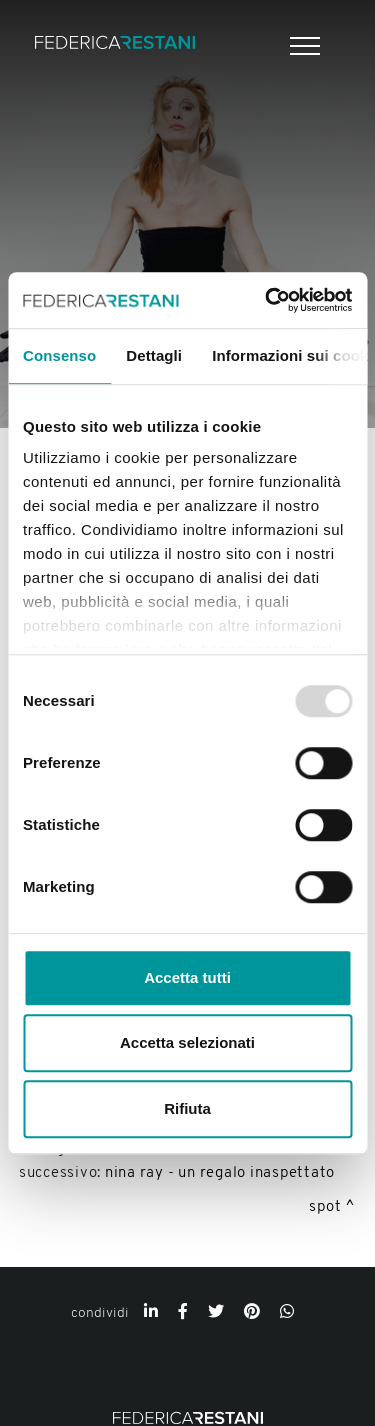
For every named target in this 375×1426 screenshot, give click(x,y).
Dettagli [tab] (154, 355)
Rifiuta (187, 1108)
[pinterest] (252, 1313)
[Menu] (302, 46)
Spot (325, 1207)
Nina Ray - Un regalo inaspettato (220, 1173)
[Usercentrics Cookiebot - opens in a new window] (267, 300)
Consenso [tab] (59, 355)
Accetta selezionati (187, 1042)
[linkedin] (151, 1313)
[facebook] (183, 1313)
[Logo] (115, 45)
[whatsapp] (287, 1313)
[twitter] (216, 1313)
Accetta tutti (187, 977)
